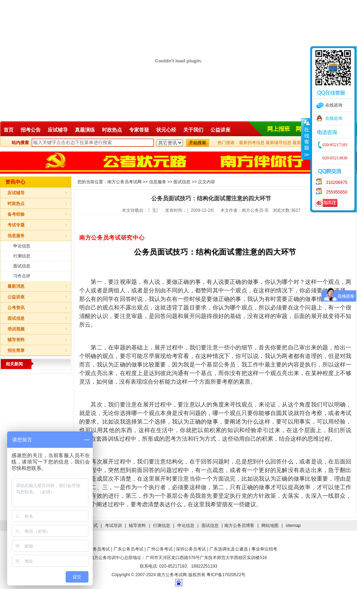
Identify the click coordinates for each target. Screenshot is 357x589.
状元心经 (166, 130)
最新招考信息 (252, 142)
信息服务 (16, 235)
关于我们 (193, 130)
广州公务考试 (160, 549)
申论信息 (21, 246)
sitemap (293, 525)
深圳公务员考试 (191, 549)
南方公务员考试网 (124, 181)
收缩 (306, 139)
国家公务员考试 (95, 549)
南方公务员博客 (239, 525)
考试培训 (113, 525)
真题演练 (85, 130)
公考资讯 (16, 307)
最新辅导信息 (278, 142)
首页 (9, 130)
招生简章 (16, 350)
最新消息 (16, 286)
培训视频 (16, 329)
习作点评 (21, 275)
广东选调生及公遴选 (228, 549)
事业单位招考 (264, 549)
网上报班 (278, 129)
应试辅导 (58, 130)
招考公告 (31, 130)
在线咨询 (333, 118)
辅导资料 (16, 339)
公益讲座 (220, 130)
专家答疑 (139, 130)
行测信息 (21, 255)
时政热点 (112, 130)
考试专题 (16, 224)
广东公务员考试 (128, 549)
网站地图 (270, 525)
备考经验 (16, 214)
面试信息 (21, 265)
